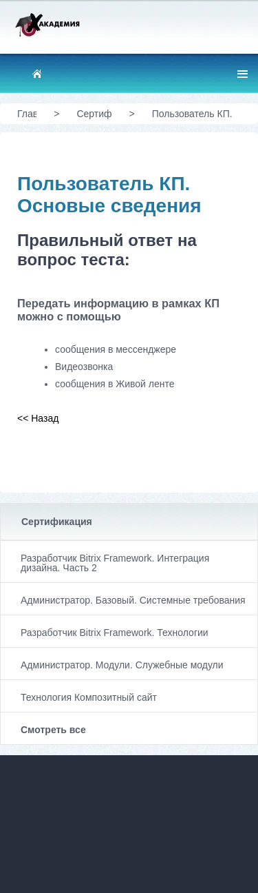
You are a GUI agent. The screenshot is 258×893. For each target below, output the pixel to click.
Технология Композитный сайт (89, 697)
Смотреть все (53, 729)
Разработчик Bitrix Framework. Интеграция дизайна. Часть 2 (115, 563)
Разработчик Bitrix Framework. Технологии (114, 632)
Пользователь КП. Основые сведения (194, 119)
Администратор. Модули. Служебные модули (122, 664)
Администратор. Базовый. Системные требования (133, 600)
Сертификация (56, 521)
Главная (26, 113)
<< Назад (37, 418)
